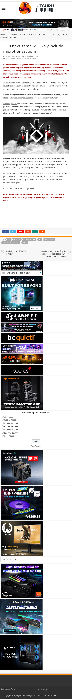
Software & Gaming (29, 58)
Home (2, 34)
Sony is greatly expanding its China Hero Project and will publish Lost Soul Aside (51, 253)
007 (8, 240)
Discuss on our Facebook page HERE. (19, 188)
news (25, 243)
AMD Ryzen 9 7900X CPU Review (20, 251)
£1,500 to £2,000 (11, 426)
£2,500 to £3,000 (11, 433)
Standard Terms (49, 695)
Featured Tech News (28, 34)
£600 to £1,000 (10, 420)
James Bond (49, 240)
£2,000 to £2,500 (11, 429)
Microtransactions (11, 243)
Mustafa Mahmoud (13, 56)
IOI (40, 240)
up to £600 (8, 417)
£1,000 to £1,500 (11, 423)
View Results (36, 446)
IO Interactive (29, 240)
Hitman (17, 240)
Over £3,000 (9, 436)
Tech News (12, 34)
